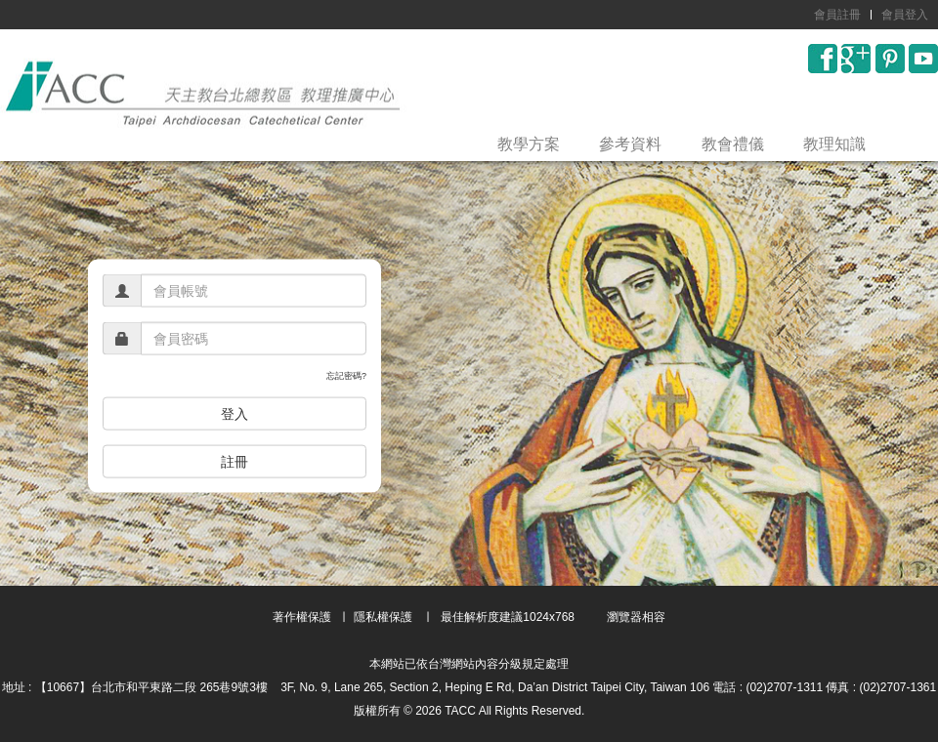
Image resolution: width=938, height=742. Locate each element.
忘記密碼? (346, 376)
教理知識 (834, 144)
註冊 (234, 461)
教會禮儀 (733, 144)
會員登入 (904, 14)
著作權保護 (302, 617)
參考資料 (630, 144)
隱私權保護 (383, 617)
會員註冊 (837, 14)
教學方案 (528, 144)
